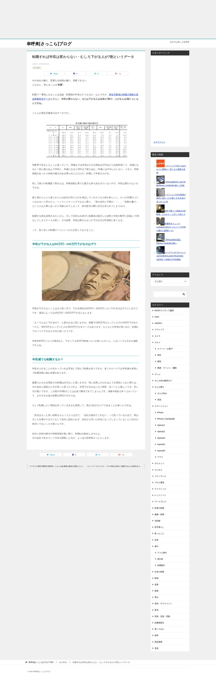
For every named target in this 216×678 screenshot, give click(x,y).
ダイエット (159, 463)
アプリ (160, 457)
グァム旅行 (162, 552)
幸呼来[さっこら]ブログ (49, 43)
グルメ (157, 342)
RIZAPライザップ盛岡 (164, 310)
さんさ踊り (159, 387)
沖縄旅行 (161, 565)
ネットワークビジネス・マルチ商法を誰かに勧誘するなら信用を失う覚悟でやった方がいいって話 (116, 466)
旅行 (156, 546)
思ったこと (159, 533)
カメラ (157, 336)
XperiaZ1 (161, 431)
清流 (159, 400)
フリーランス (160, 476)
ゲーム (157, 374)
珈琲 (159, 361)
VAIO (157, 317)
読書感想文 (159, 622)
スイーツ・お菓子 (165, 348)
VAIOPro (158, 323)
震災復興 (158, 642)
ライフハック (160, 489)
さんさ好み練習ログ (163, 380)
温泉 (156, 584)
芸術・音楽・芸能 (162, 616)
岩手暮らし (159, 527)
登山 (156, 597)
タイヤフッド (159, 142)
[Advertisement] (108, 19)
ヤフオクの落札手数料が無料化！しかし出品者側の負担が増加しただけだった (57, 466)
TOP (41, 662)
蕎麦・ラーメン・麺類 (167, 368)
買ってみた (159, 629)
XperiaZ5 (161, 450)
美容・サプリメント (163, 603)
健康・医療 (159, 514)
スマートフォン (161, 406)
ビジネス (36, 68)
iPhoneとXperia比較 (166, 419)
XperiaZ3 (161, 444)
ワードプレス (160, 501)
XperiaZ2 (161, 438)
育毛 (156, 610)
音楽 (156, 648)
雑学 (156, 635)
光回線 (157, 521)
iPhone (160, 412)
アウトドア (159, 329)
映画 (156, 578)
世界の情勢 (159, 508)
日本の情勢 (159, 572)
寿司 (159, 355)
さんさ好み (162, 393)
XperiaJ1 (161, 425)
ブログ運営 (159, 482)
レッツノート (160, 495)
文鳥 (156, 540)
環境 (156, 591)
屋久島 (160, 559)
